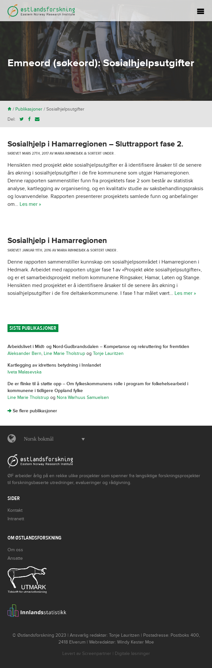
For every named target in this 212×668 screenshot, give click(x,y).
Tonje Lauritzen (108, 353)
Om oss (15, 550)
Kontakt (15, 510)
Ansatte (15, 558)
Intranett (16, 519)
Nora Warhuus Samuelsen (83, 397)
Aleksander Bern (24, 353)
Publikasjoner (28, 109)
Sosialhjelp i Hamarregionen (57, 240)
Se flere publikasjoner (32, 411)
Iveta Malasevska (24, 372)
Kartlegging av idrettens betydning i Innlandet (54, 365)
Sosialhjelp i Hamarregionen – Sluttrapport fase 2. (95, 144)
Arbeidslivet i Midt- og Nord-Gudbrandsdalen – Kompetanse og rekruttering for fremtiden (98, 346)
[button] (52, 439)
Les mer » (30, 204)
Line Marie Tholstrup (64, 353)
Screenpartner (96, 653)
